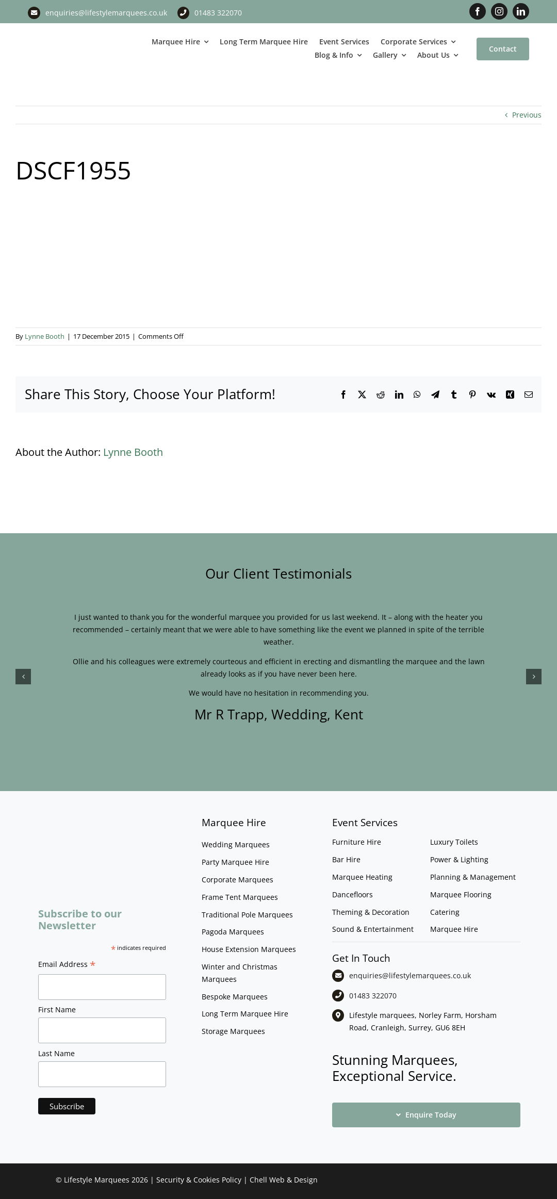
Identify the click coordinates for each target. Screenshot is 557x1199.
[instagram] (499, 11)
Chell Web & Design (284, 1180)
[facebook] (477, 11)
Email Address (67, 965)
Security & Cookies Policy (198, 1180)
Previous (527, 115)
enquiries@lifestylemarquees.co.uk (106, 13)
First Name (57, 1009)
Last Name (56, 1053)
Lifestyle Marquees (96, 1180)
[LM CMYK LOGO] (69, 34)
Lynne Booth (44, 336)
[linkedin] (521, 11)
